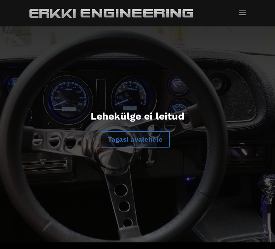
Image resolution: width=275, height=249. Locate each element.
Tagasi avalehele (135, 139)
